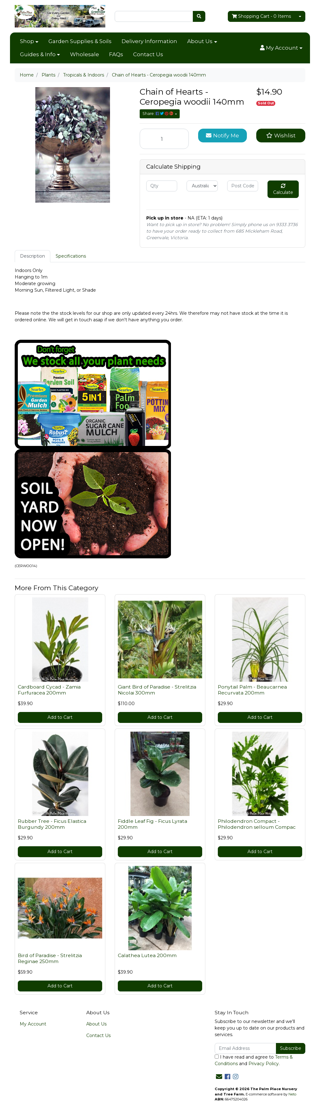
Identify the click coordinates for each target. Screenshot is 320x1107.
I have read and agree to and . (254, 1060)
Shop (27, 41)
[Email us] (219, 1076)
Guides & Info (38, 54)
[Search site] (199, 16)
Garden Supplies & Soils (80, 41)
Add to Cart (60, 717)
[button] (281, 48)
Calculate (283, 189)
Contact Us (148, 54)
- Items (261, 16)
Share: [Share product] (158, 113)
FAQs (116, 54)
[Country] (202, 185)
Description (32, 256)
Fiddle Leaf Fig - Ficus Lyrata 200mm (152, 824)
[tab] (32, 256)
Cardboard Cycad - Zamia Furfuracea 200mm (49, 690)
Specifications (71, 256)
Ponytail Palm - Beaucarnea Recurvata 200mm (252, 690)
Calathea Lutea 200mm (147, 955)
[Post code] (242, 185)
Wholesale (84, 54)
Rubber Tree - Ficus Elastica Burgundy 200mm (52, 824)
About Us (199, 41)
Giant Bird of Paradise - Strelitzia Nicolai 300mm (157, 690)
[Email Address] (245, 1048)
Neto (292, 1094)
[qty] (161, 185)
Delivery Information (149, 41)
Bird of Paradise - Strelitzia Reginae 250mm (50, 958)
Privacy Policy (263, 1063)
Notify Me (222, 135)
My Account (33, 1024)
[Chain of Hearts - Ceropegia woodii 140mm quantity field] (164, 139)
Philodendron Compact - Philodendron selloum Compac (257, 824)
